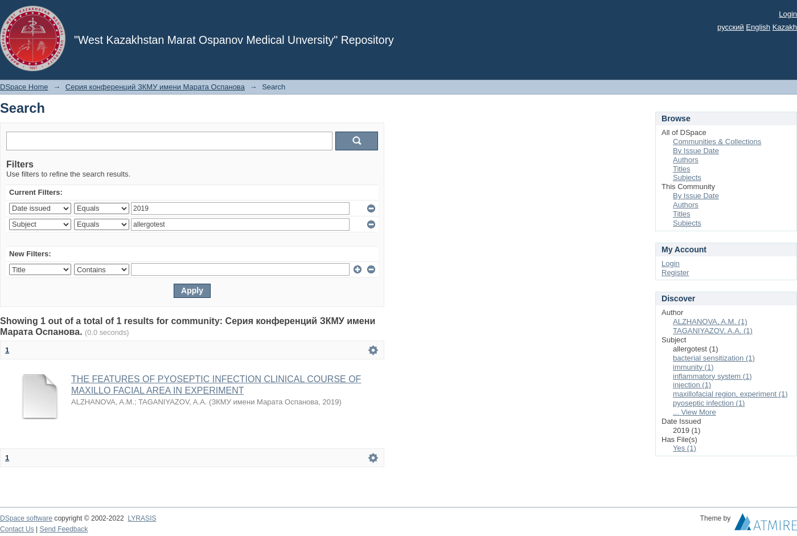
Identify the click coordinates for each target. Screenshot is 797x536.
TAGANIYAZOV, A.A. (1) (713, 330)
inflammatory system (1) (712, 376)
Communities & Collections (717, 141)
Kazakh (785, 27)
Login (788, 14)
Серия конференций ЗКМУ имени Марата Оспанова (155, 87)
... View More (694, 412)
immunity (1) (693, 367)
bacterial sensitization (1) (714, 358)
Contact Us (17, 529)
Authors (686, 160)
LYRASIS (142, 518)
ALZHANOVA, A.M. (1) (710, 321)
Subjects (687, 177)
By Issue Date (696, 150)
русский (730, 27)
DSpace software (26, 518)
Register (675, 272)
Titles (682, 169)
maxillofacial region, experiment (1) (730, 394)
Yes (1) (684, 448)
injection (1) (692, 384)
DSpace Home (24, 87)
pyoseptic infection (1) (709, 403)
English (758, 27)
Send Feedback (64, 529)
